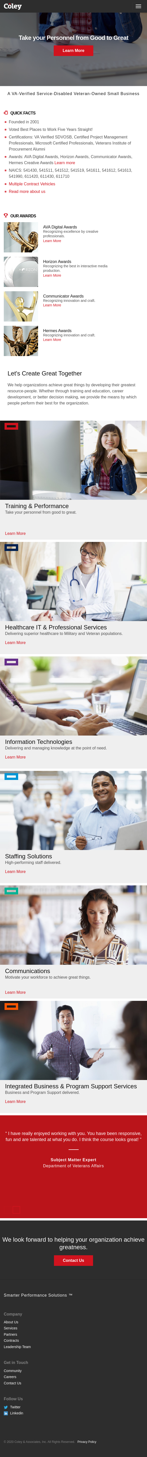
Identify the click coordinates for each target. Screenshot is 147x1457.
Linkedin (16, 1413)
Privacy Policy (86, 1442)
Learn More (73, 50)
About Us (11, 1322)
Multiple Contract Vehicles (32, 184)
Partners (10, 1334)
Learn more (64, 163)
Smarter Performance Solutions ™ (38, 1295)
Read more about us (27, 191)
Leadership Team (17, 1347)
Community (13, 1371)
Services (10, 1328)
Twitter (15, 1407)
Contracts (11, 1340)
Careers (10, 1377)
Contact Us (12, 1383)
